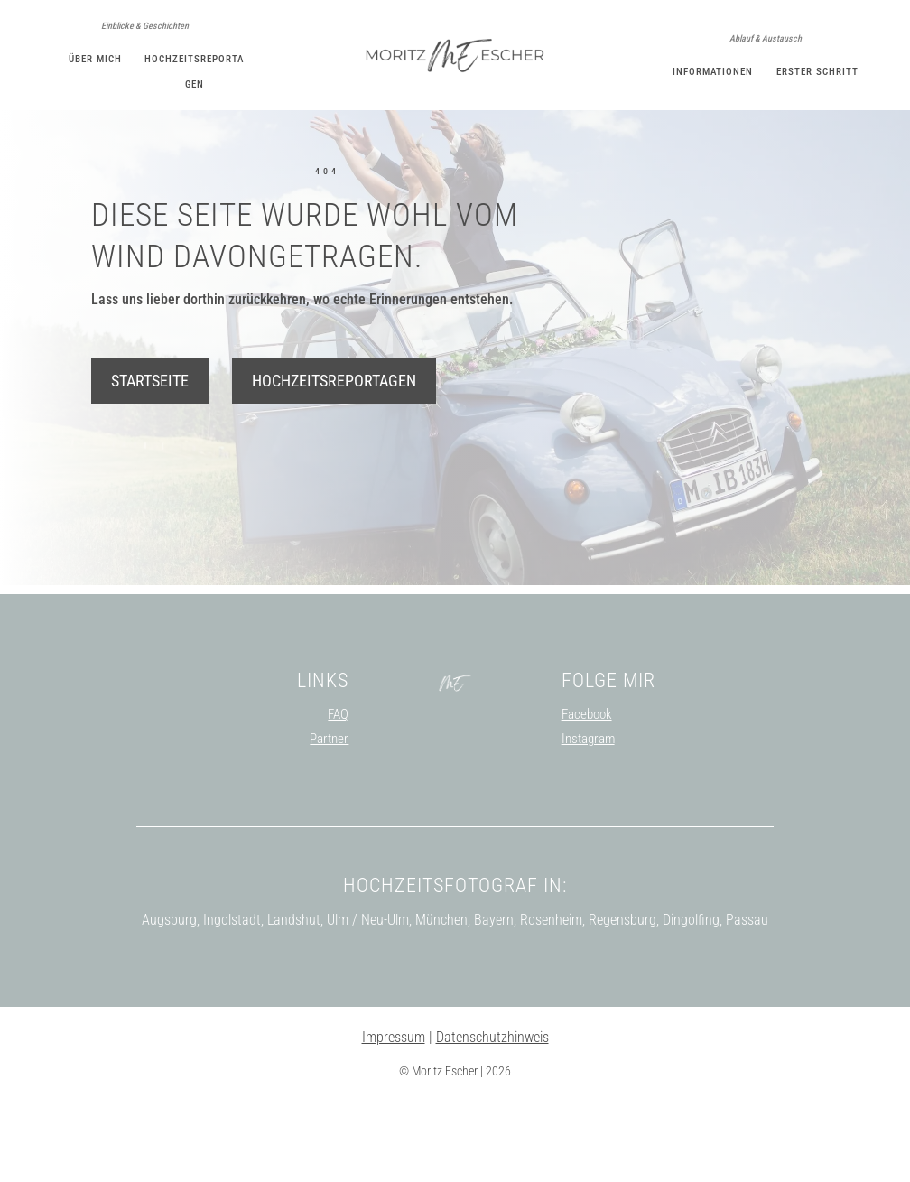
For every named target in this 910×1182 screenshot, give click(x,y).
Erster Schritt (817, 72)
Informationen (713, 72)
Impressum (393, 1118)
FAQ (338, 795)
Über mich (95, 59)
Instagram (588, 820)
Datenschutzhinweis (492, 1118)
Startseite (150, 461)
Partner (329, 820)
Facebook (587, 795)
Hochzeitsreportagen (334, 461)
